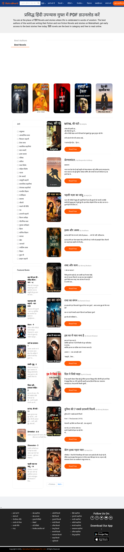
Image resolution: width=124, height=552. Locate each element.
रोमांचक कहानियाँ (25, 188)
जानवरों (21, 244)
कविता (21, 161)
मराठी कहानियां (76, 519)
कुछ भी (21, 255)
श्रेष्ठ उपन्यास (35, 516)
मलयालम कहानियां (77, 528)
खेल (20, 240)
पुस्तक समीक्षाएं (24, 225)
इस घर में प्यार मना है (74, 335)
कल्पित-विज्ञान (23, 233)
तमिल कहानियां (76, 532)
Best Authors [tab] (20, 40)
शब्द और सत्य (71, 265)
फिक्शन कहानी (24, 139)
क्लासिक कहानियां (25, 146)
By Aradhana (84, 230)
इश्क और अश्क (72, 230)
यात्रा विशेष (22, 165)
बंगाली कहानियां (76, 525)
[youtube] (106, 518)
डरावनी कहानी (24, 214)
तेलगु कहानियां (76, 535)
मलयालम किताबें (56, 535)
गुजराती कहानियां (77, 516)
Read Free (73, 149)
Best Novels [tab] (20, 44)
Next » (60, 484)
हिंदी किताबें (55, 516)
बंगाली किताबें (56, 532)
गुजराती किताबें (56, 519)
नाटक (21, 173)
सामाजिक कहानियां (25, 184)
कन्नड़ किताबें (55, 538)
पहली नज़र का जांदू (74, 195)
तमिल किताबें (56, 525)
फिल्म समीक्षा (23, 218)
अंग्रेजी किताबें (56, 513)
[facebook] (92, 518)
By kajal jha (88, 195)
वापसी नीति (16, 525)
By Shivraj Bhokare (84, 266)
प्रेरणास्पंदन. (70, 160)
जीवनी (21, 203)
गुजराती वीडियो (36, 519)
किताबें (61, 3)
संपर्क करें (108, 3)
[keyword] (30, 3)
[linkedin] (111, 518)
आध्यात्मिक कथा (24, 135)
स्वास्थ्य (21, 199)
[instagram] (97, 518)
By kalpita (83, 124)
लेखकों (34, 522)
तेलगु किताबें (55, 528)
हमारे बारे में (51, 3)
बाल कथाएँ (22, 150)
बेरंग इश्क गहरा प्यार (74, 449)
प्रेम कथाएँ (22, 176)
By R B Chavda (86, 374)
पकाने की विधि (24, 206)
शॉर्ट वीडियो (35, 525)
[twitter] (101, 518)
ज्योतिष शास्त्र (23, 247)
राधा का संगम (71, 300)
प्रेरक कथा (22, 143)
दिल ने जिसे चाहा (72, 374)
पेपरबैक (80, 3)
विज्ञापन (89, 3)
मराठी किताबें (56, 522)
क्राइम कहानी (23, 259)
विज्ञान (21, 251)
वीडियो (70, 3)
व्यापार (21, 236)
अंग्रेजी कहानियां (76, 522)
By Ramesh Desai (84, 301)
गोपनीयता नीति (17, 519)
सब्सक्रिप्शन (98, 3)
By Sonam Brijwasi (91, 336)
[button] (38, 3)
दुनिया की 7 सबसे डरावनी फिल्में (79, 409)
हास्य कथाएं (23, 154)
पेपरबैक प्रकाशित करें (38, 528)
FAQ (14, 528)
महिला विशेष (23, 169)
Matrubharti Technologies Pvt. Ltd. (34, 549)
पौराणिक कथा (23, 221)
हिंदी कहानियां (76, 513)
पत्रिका (21, 158)
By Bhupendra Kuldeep (84, 160)
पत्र (20, 210)
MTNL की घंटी (72, 123)
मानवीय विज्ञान (24, 191)
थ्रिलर (21, 229)
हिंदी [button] (43, 3)
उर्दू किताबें (55, 541)
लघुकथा (21, 131)
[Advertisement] (62, 63)
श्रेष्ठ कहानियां (36, 513)
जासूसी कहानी (24, 180)
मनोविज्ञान (22, 195)
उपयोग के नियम (17, 522)
